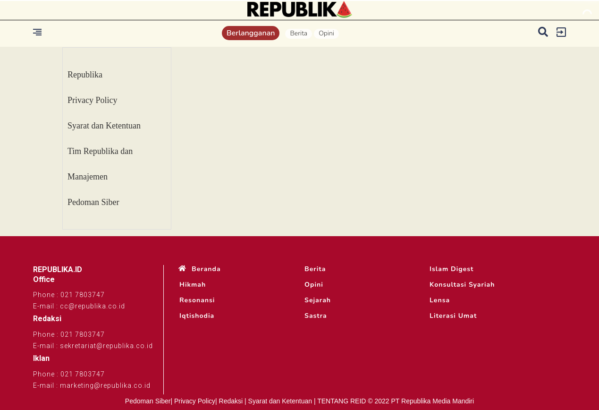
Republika (84, 74)
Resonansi (197, 300)
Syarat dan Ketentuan (104, 125)
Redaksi (231, 401)
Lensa (440, 300)
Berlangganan (251, 33)
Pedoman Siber (93, 202)
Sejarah (317, 300)
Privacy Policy (92, 100)
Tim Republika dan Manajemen (100, 163)
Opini (326, 33)
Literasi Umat (453, 316)
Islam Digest (451, 269)
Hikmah (192, 285)
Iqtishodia (196, 316)
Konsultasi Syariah (462, 285)
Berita (298, 33)
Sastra (315, 316)
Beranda (206, 269)
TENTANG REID (341, 401)
